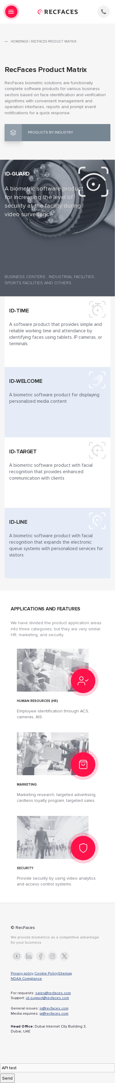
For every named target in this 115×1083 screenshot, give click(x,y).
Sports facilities (24, 282)
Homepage (19, 41)
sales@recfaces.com (53, 993)
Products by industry (50, 132)
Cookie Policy (46, 973)
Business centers (25, 276)
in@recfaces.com (54, 1008)
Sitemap (65, 973)
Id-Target (23, 451)
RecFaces (57, 11)
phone (104, 12)
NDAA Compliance (26, 978)
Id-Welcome (25, 381)
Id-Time (19, 310)
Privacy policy (22, 973)
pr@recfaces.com (54, 1013)
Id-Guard (17, 173)
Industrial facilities (71, 276)
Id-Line (18, 522)
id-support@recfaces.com (47, 998)
